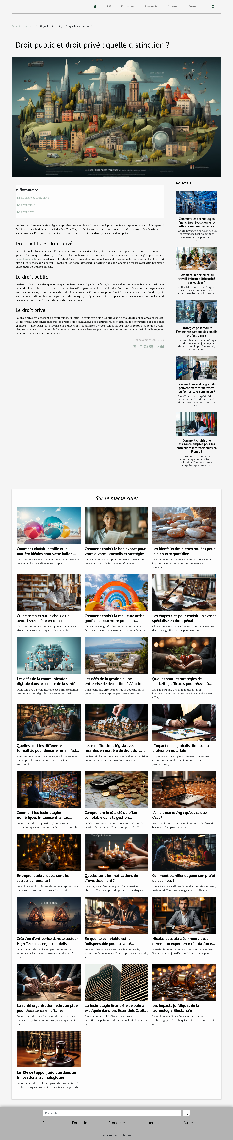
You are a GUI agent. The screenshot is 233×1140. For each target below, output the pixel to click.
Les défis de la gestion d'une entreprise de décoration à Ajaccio (113, 681)
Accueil (16, 26)
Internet (173, 6)
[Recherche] (112, 1113)
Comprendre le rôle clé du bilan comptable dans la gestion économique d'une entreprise (111, 817)
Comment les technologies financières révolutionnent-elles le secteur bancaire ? (197, 222)
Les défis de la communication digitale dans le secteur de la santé (46, 681)
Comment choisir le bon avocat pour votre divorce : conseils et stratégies (115, 551)
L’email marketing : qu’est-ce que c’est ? (179, 815)
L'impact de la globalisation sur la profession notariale (180, 748)
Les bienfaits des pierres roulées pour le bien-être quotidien (183, 551)
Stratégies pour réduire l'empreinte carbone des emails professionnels (196, 331)
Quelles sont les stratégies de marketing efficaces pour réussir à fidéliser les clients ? (180, 683)
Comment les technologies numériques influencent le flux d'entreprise (43, 817)
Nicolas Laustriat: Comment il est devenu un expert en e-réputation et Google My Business (182, 943)
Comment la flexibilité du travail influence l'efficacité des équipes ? (196, 278)
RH (109, 6)
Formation (127, 6)
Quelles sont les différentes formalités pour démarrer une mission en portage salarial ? (48, 750)
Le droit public (26, 204)
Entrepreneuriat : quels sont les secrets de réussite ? (43, 878)
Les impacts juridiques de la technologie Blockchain (175, 1008)
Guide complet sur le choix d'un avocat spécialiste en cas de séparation (43, 620)
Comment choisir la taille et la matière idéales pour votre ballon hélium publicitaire (45, 553)
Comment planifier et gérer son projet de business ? (183, 878)
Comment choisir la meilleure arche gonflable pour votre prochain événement (114, 620)
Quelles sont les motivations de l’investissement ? (111, 878)
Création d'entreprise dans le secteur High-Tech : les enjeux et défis (47, 941)
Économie (151, 6)
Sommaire (29, 190)
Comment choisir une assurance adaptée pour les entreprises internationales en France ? (197, 446)
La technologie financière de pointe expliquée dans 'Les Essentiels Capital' (116, 1008)
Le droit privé (25, 211)
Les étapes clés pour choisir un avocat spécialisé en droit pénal (184, 618)
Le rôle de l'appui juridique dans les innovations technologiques (46, 1075)
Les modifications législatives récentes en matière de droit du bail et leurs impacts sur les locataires (114, 750)
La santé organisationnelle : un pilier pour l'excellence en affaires (48, 1008)
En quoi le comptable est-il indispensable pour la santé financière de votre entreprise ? (111, 943)
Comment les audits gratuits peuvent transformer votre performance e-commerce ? (197, 388)
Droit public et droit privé (33, 197)
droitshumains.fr (26, 258)
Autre (192, 6)
